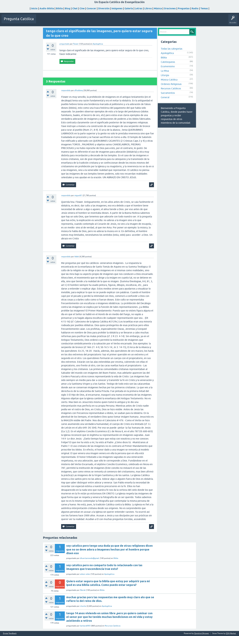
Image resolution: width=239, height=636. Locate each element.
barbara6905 (85, 626)
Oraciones (170, 8)
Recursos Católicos (171, 88)
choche (83, 606)
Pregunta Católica (19, 19)
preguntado (64, 44)
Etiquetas (69, 21)
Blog (67, 8)
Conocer (91, 8)
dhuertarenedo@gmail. (89, 558)
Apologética (98, 44)
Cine (82, 8)
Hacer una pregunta (95, 21)
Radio (195, 8)
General (165, 97)
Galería (129, 8)
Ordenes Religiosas (171, 84)
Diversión (103, 8)
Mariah (83, 590)
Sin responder (55, 21)
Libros (148, 8)
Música (158, 8)
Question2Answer (201, 633)
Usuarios (79, 21)
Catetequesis (168, 62)
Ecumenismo (168, 66)
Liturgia (165, 75)
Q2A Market (231, 633)
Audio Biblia (46, 8)
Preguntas (184, 8)
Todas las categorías (171, 48)
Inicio (34, 8)
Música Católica (169, 79)
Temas (204, 8)
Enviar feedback (9, 633)
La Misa (165, 70)
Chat (75, 8)
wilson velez (85, 574)
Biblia (59, 8)
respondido (66, 90)
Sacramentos (168, 92)
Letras (138, 8)
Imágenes (117, 8)
